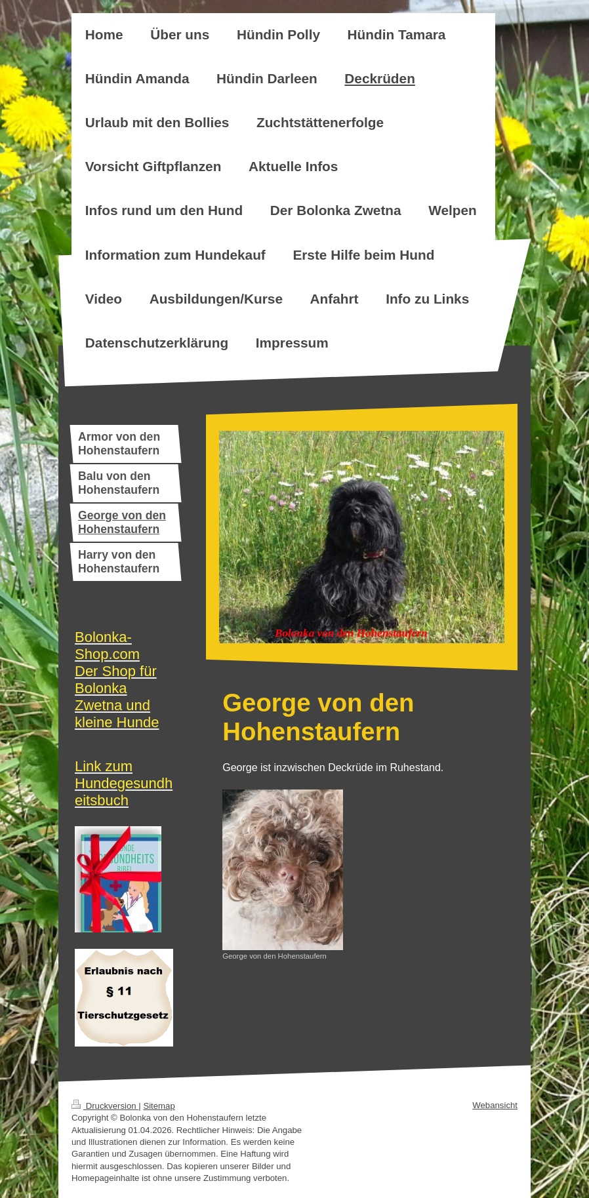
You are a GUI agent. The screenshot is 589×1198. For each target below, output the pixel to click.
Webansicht (495, 1105)
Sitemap (158, 1106)
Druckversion (104, 1106)
